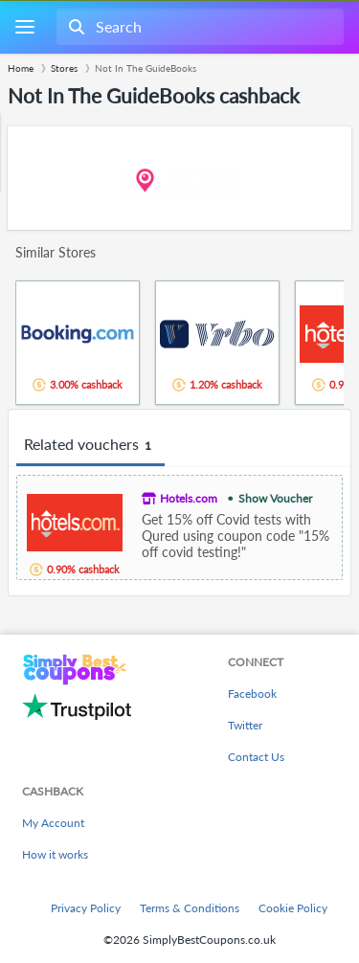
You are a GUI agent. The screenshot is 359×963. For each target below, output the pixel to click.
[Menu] (24, 27)
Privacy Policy (86, 908)
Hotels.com (188, 498)
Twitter (245, 725)
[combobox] (198, 27)
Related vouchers (90, 445)
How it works (55, 854)
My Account (53, 823)
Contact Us (256, 757)
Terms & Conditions (189, 908)
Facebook (252, 693)
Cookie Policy (292, 908)
